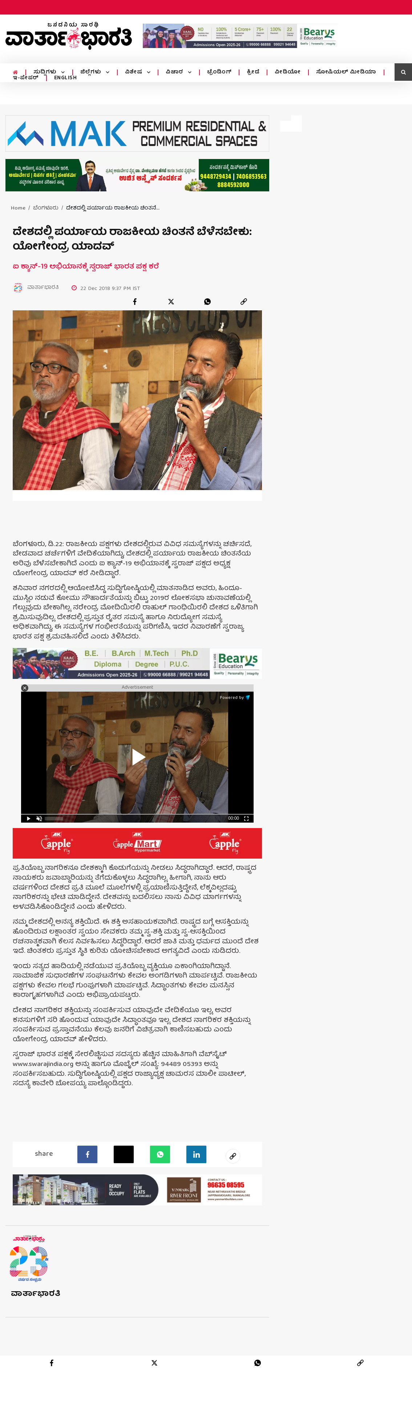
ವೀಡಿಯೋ (285, 72)
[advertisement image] (240, 36)
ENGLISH (65, 78)
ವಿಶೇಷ (133, 72)
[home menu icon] (15, 72)
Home (18, 208)
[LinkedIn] (196, 1154)
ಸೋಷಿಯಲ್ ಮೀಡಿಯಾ (344, 72)
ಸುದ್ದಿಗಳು (45, 72)
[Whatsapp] (160, 1154)
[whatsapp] (207, 301)
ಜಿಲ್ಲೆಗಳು (90, 72)
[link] (244, 301)
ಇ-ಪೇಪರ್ (26, 78)
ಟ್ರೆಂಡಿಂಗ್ (217, 72)
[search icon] (403, 72)
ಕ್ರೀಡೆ (251, 72)
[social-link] (233, 1156)
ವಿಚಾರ (173, 72)
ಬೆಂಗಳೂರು (45, 208)
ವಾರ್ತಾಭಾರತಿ (36, 1294)
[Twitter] (123, 1154)
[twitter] (171, 301)
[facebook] (135, 301)
